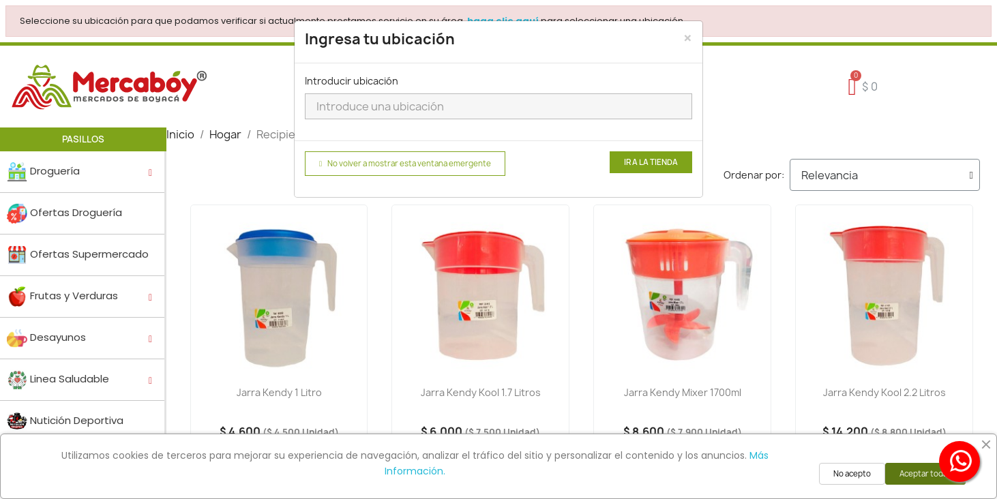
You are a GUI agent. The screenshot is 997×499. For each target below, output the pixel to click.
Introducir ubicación (351, 80)
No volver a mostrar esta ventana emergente (405, 163)
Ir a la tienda (651, 162)
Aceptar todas (925, 473)
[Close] (687, 38)
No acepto (852, 473)
